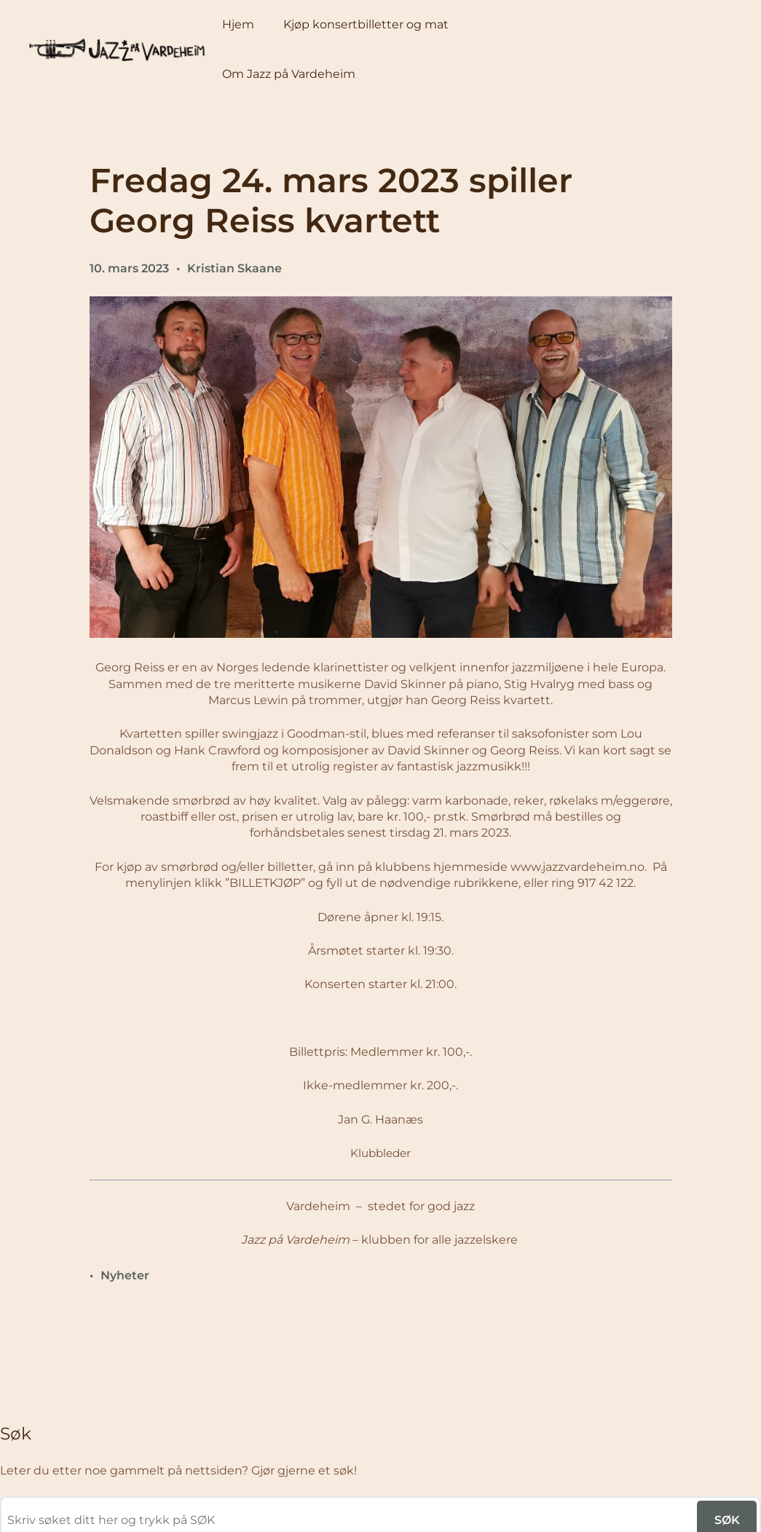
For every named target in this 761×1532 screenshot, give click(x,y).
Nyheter (124, 1275)
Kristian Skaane (234, 268)
